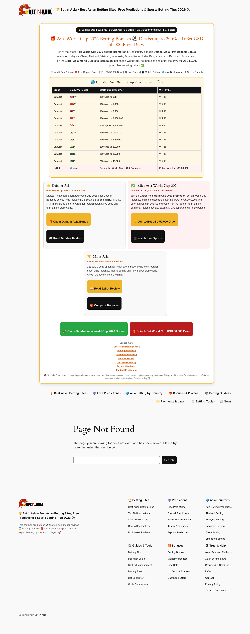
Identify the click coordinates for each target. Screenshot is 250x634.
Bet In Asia (40, 614)
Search (169, 460)
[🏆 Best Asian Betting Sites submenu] (88, 393)
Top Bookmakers (126, 362)
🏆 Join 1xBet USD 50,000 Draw (154, 221)
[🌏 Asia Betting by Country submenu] (164, 393)
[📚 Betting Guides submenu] (231, 393)
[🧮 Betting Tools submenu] (215, 401)
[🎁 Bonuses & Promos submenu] (200, 393)
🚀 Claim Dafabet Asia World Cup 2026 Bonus (94, 331)
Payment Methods (126, 366)
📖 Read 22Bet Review (105, 288)
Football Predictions (126, 370)
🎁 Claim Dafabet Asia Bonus (68, 221)
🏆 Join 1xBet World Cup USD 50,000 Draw (161, 331)
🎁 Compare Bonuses (104, 305)
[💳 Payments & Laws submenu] (186, 401)
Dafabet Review (126, 358)
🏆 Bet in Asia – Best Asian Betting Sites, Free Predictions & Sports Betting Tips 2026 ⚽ (123, 9)
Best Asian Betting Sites (126, 346)
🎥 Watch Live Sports (147, 238)
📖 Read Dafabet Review (65, 238)
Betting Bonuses (125, 350)
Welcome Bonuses (125, 354)
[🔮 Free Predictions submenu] (121, 393)
